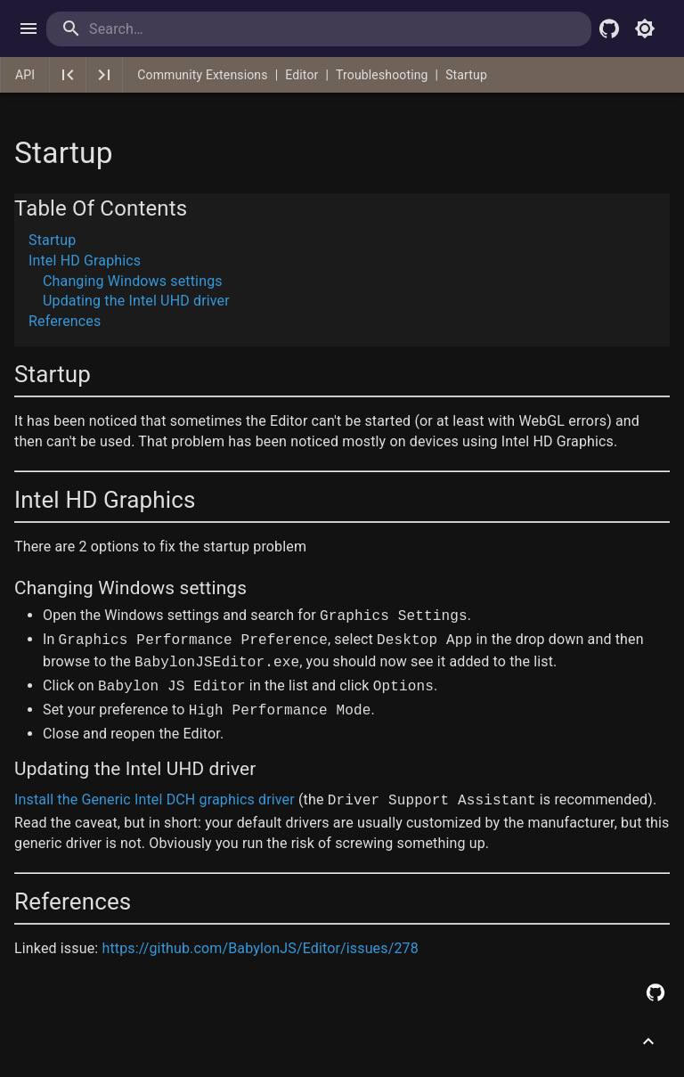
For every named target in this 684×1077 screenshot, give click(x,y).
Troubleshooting (382, 75)
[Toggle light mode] (645, 28)
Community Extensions (202, 75)
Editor (301, 75)
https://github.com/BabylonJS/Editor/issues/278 (260, 948)
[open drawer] (28, 28)
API (25, 75)
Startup (466, 75)
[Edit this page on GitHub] (655, 992)
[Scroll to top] (648, 1041)
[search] (161, 29)
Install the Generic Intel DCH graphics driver (154, 799)
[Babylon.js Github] (609, 28)
